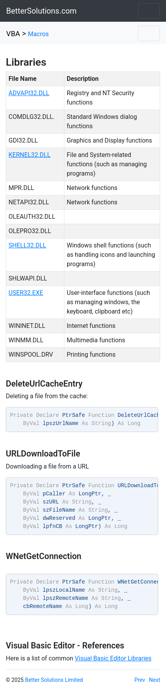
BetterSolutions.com (41, 11)
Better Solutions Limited (54, 680)
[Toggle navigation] (149, 11)
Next (154, 680)
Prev (140, 680)
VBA (13, 34)
